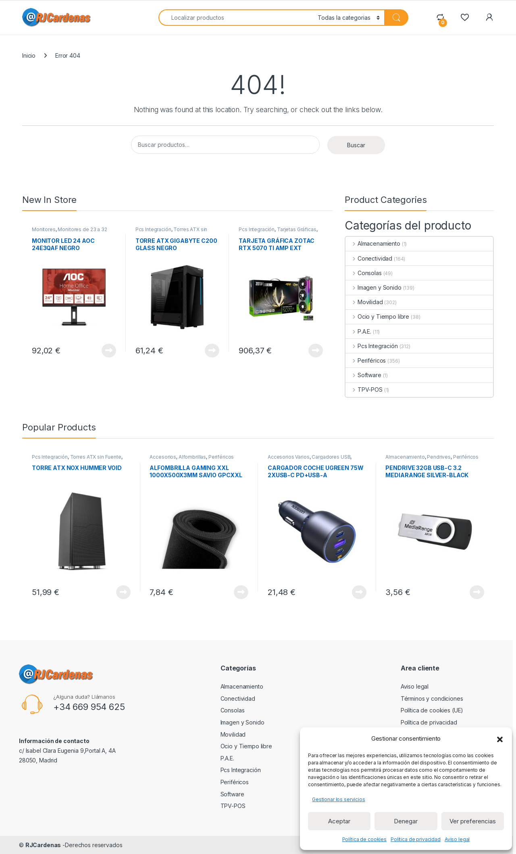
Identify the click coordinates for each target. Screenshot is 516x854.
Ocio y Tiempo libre (377, 316)
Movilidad (364, 302)
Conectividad (368, 258)
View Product (109, 350)
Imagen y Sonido (373, 287)
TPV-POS (364, 389)
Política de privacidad (416, 839)
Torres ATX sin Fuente (95, 457)
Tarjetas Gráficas (296, 229)
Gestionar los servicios (338, 799)
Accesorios (163, 457)
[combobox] (235, 17)
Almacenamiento (372, 243)
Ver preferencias (472, 821)
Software (363, 375)
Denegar (406, 821)
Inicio (28, 55)
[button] (500, 739)
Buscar (356, 145)
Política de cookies (364, 839)
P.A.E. (358, 331)
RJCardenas (43, 844)
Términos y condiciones (432, 698)
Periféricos (365, 360)
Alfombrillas (192, 457)
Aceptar (339, 821)
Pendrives (439, 457)
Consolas (363, 272)
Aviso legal (457, 839)
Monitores (44, 229)
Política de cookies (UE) (432, 710)
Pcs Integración (153, 229)
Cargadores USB (331, 457)
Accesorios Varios (289, 457)
